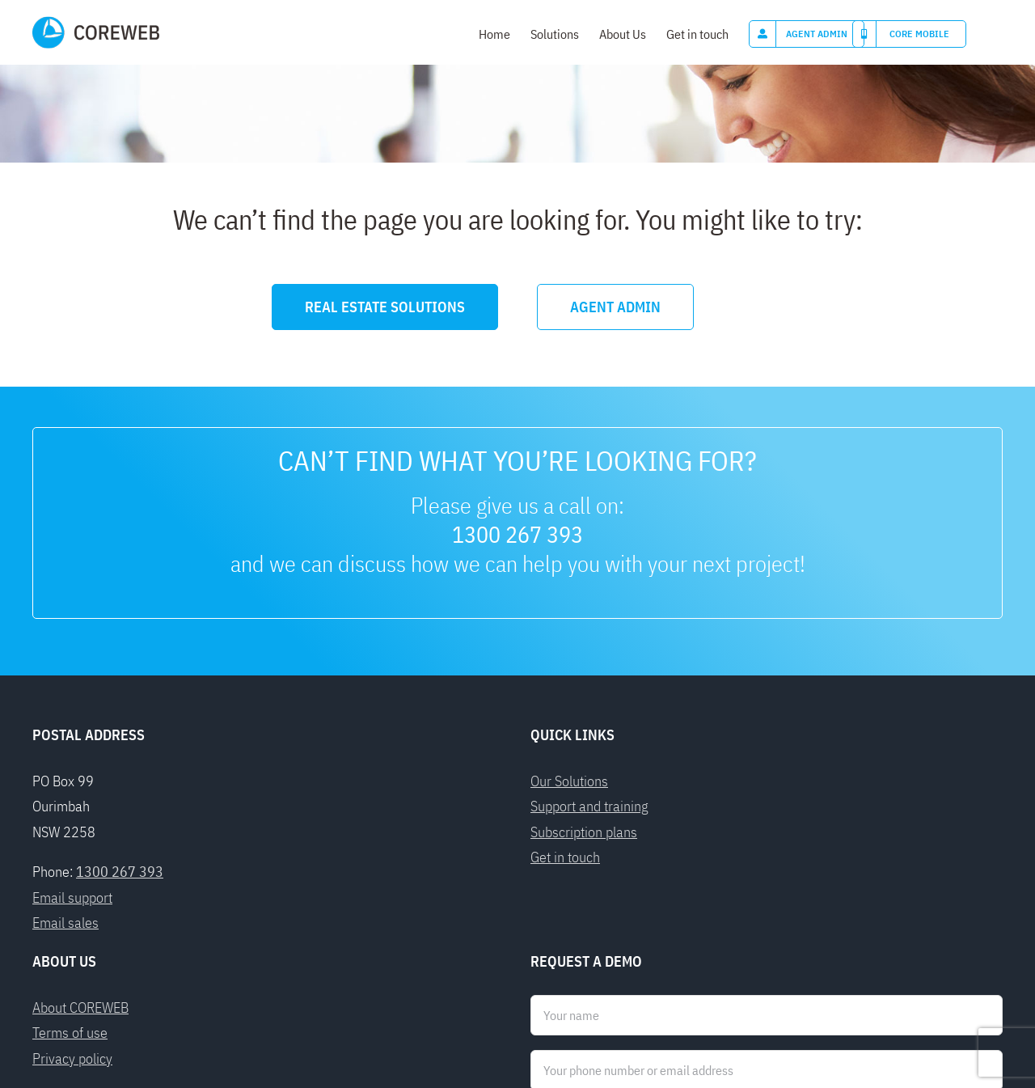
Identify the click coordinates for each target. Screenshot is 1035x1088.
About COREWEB (80, 773)
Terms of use (70, 799)
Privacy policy (72, 824)
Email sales (65, 688)
